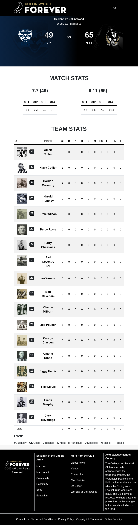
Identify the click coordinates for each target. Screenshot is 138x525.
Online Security (113, 519)
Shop (39, 489)
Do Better (76, 486)
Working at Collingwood (84, 491)
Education (42, 495)
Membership (43, 472)
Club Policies (78, 480)
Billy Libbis (48, 386)
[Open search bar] (114, 7)
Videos (75, 468)
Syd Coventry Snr (48, 262)
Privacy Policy (66, 519)
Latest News (78, 462)
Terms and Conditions (43, 519)
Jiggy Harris (48, 371)
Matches (41, 466)
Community (42, 478)
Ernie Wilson (48, 214)
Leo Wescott (48, 278)
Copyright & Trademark (89, 519)
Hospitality (42, 484)
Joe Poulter (48, 324)
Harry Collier (48, 167)
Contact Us (77, 474)
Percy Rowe (48, 229)
